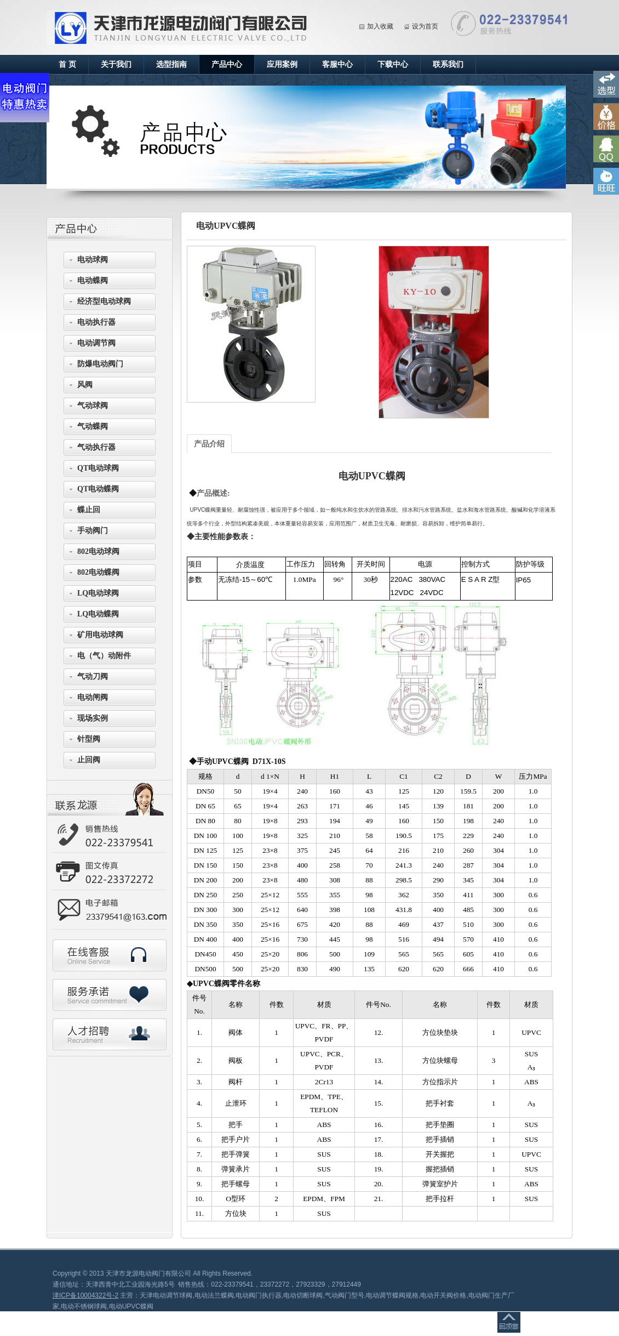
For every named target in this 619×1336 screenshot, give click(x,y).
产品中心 (226, 64)
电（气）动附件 (104, 656)
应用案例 (282, 64)
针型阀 (88, 739)
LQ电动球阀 (98, 593)
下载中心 (392, 64)
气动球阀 (92, 405)
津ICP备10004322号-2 (85, 1295)
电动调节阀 (96, 343)
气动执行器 (96, 447)
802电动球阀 (98, 551)
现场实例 (92, 718)
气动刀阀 (92, 676)
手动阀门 (92, 531)
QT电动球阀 (98, 468)
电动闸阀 (92, 697)
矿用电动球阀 (100, 635)
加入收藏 (380, 26)
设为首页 (425, 26)
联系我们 (448, 64)
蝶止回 (88, 510)
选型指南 (171, 64)
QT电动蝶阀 (98, 489)
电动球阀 (92, 260)
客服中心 (337, 64)
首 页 (67, 64)
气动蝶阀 (92, 426)
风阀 (85, 385)
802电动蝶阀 (98, 572)
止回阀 (88, 760)
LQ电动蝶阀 (98, 614)
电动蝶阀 (92, 280)
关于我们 (116, 64)
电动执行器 (96, 322)
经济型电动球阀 (104, 301)
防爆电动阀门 (100, 364)
